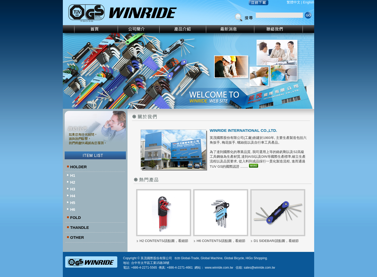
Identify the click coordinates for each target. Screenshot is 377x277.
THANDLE (79, 227)
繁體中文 (293, 2)
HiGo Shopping (256, 258)
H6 (72, 209)
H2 (72, 182)
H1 (72, 175)
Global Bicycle (234, 258)
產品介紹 (183, 29)
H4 (72, 196)
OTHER (77, 237)
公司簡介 (139, 29)
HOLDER (78, 167)
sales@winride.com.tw (259, 267)
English (308, 2)
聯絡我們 (284, 29)
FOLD (75, 217)
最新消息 (230, 29)
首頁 (90, 29)
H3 (72, 189)
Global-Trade (190, 258)
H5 (72, 202)
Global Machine (211, 258)
